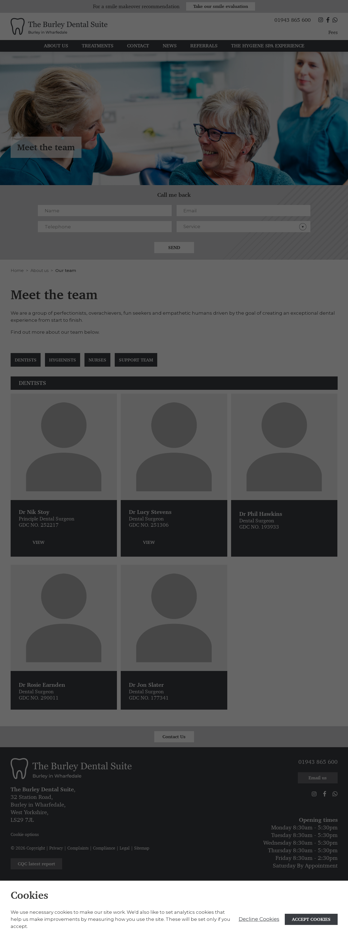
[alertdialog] (174, 909)
